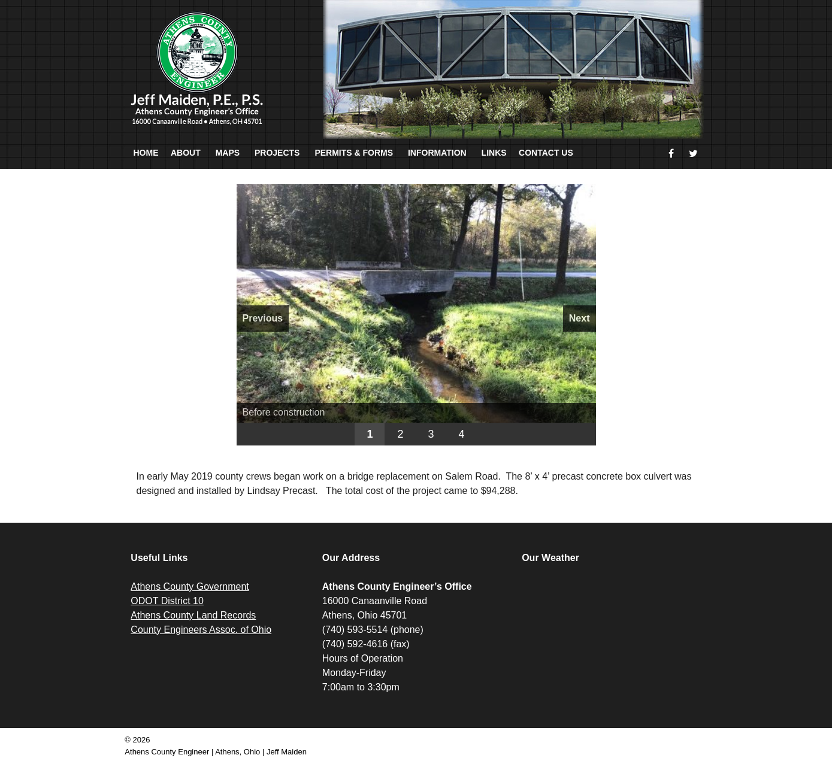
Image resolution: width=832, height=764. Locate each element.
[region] (416, 314)
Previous (263, 318)
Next (579, 318)
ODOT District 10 (167, 601)
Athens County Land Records (193, 615)
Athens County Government (190, 586)
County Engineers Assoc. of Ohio (201, 629)
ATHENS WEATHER (611, 624)
